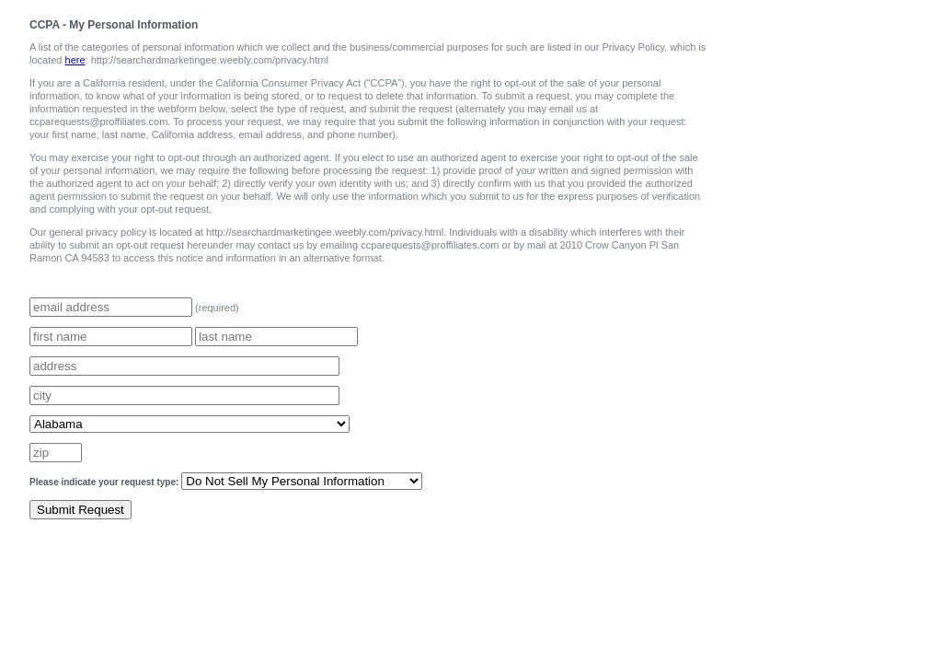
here (75, 59)
